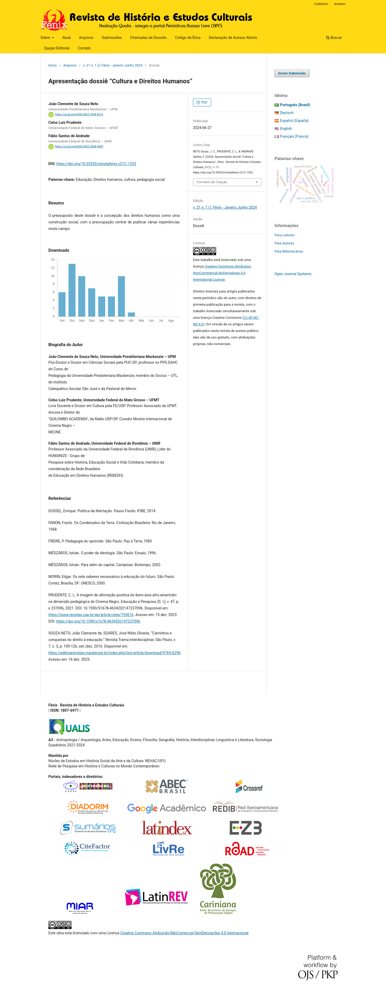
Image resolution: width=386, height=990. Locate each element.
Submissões (112, 37)
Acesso (340, 4)
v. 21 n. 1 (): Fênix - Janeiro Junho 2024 (113, 65)
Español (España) (294, 121)
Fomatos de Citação (212, 182)
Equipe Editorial (56, 48)
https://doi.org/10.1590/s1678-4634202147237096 (98, 621)
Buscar (334, 37)
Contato (84, 48)
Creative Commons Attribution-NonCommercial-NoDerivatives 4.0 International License (222, 272)
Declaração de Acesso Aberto (233, 37)
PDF (203, 102)
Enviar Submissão (292, 73)
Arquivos (86, 37)
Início (52, 65)
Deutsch (286, 113)
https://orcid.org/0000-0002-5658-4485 (79, 146)
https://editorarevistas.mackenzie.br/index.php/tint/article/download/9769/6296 (114, 653)
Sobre (45, 37)
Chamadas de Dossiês (148, 37)
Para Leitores (284, 235)
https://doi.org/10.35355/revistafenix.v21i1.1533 (96, 164)
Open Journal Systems (293, 274)
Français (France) (294, 136)
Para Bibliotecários (289, 251)
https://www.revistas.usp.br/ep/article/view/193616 (91, 615)
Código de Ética (187, 37)
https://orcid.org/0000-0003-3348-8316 (79, 114)
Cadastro (321, 4)
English (286, 128)
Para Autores (284, 243)
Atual (66, 37)
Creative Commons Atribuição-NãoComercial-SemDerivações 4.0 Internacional (184, 933)
